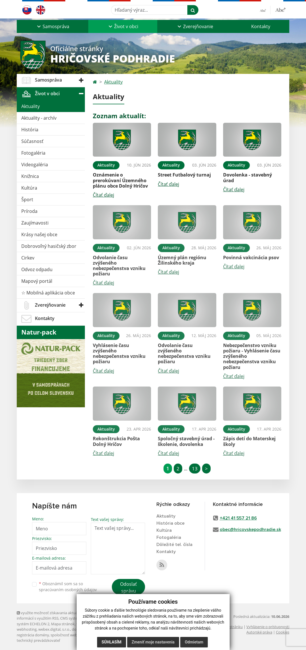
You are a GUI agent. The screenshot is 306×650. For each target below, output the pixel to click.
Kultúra (29, 188)
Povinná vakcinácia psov (251, 257)
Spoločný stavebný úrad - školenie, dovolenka (186, 441)
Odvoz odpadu (37, 269)
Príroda (29, 211)
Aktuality (30, 106)
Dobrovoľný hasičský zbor (48, 246)
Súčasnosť (32, 141)
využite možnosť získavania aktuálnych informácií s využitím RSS (52, 615)
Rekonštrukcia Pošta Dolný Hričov (116, 441)
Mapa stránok (63, 623)
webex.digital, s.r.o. (54, 629)
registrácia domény (33, 634)
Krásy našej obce (39, 234)
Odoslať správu (128, 587)
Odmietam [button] (194, 642)
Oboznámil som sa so (68, 586)
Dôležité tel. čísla (174, 544)
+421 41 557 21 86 (238, 518)
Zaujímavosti (35, 223)
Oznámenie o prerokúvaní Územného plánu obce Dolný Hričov (120, 180)
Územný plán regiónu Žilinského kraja (182, 260)
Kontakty (260, 26)
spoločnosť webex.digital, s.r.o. (76, 634)
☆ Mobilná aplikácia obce (48, 293)
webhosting (27, 629)
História (29, 129)
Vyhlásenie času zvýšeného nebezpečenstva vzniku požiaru (119, 353)
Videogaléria (34, 164)
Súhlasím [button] (111, 642)
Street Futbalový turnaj (184, 175)
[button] (52, 26)
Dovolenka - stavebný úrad (247, 177)
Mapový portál (36, 281)
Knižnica (30, 176)
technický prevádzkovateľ (38, 640)
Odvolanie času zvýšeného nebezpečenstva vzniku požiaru (119, 265)
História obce (170, 523)
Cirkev (27, 258)
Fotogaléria (33, 153)
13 (195, 468)
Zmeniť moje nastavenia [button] (153, 642)
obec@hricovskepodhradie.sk (250, 529)
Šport (27, 199)
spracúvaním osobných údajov (68, 589)
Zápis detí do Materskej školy (249, 441)
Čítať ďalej (103, 195)
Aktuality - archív (38, 118)
